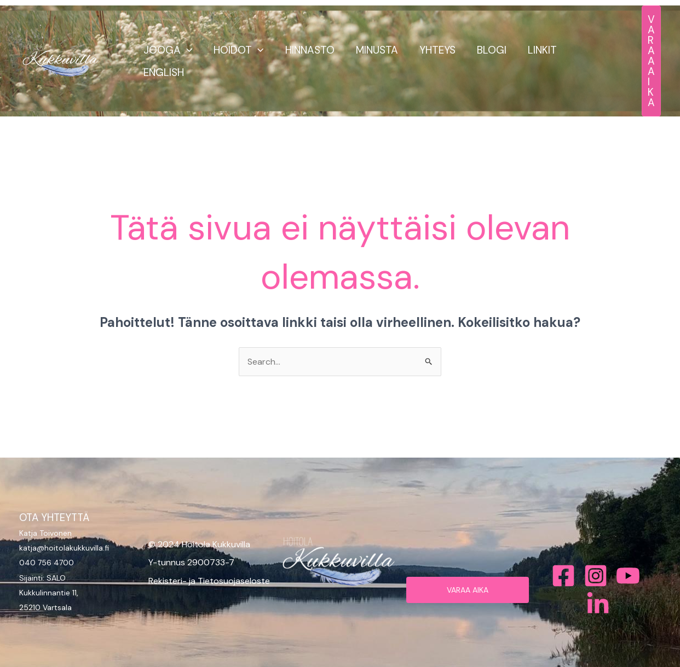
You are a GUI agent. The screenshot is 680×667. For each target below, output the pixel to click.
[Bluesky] (598, 604)
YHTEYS (435, 50)
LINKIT (538, 50)
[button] (186, 50)
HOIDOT (237, 50)
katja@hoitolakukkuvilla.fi (64, 548)
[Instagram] (595, 575)
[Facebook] (563, 575)
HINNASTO (308, 50)
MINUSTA (375, 50)
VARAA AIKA (467, 590)
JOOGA (167, 50)
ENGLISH (163, 72)
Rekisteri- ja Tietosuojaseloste (209, 581)
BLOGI (488, 50)
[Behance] (628, 575)
